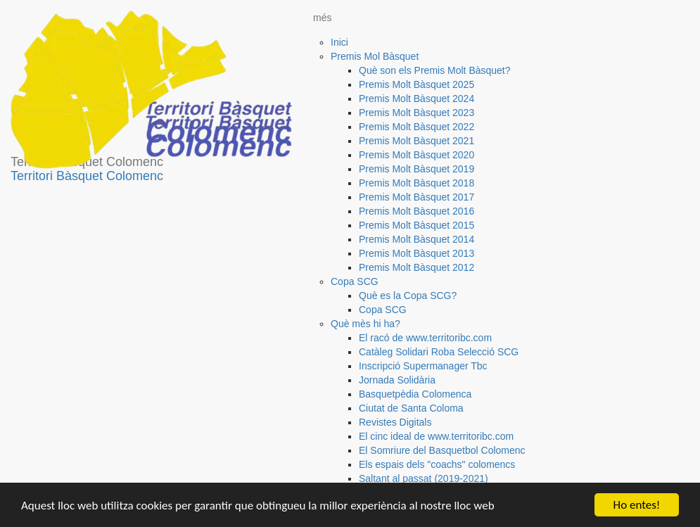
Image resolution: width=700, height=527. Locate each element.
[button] (377, 56)
